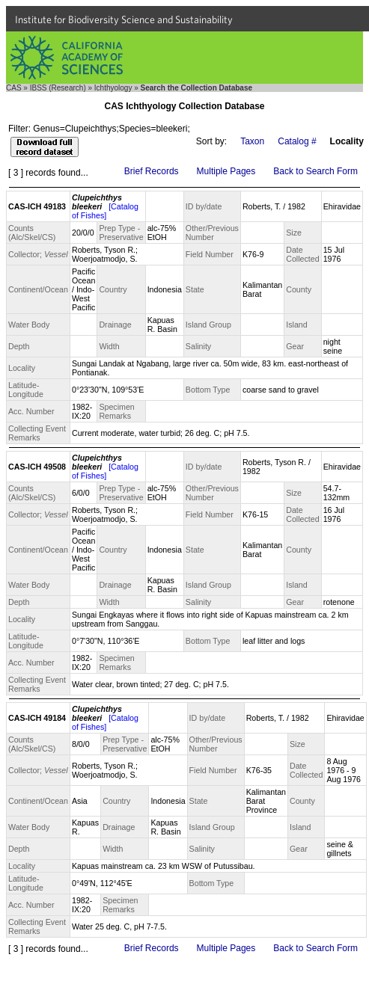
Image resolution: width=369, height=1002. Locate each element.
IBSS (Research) (58, 88)
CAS (14, 88)
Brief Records (151, 171)
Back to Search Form (315, 171)
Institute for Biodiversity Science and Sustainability (124, 19)
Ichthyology (113, 88)
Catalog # (297, 141)
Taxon (252, 141)
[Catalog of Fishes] (105, 211)
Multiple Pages (226, 171)
